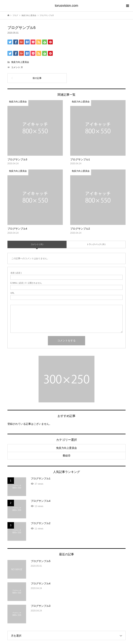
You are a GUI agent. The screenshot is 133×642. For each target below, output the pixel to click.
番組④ (66, 455)
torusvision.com (66, 5)
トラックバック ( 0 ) (96, 244)
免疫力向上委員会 (20, 62)
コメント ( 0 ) (37, 244)
